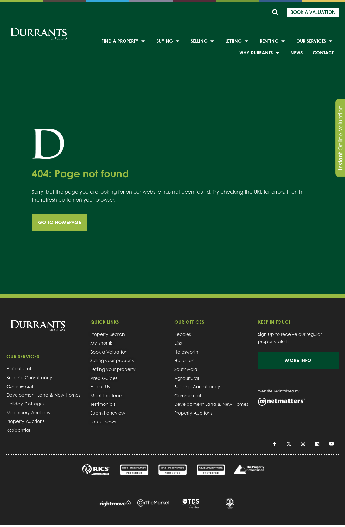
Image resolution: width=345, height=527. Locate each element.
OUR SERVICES (22, 357)
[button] (275, 12)
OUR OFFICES (189, 322)
